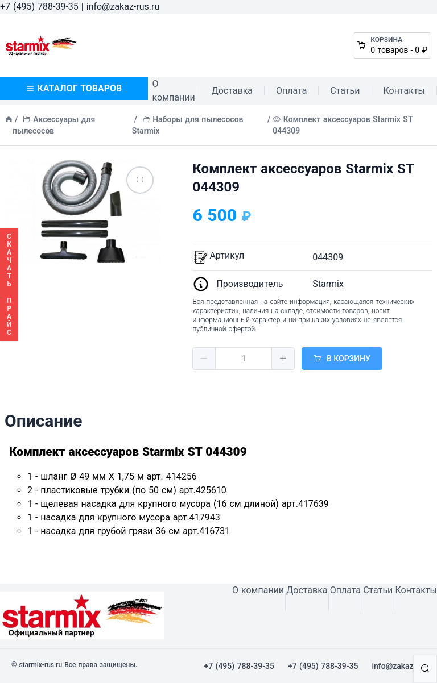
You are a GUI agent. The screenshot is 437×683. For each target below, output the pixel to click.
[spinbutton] (243, 358)
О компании (173, 90)
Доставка (232, 90)
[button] (204, 358)
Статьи (345, 90)
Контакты (404, 90)
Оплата (291, 90)
